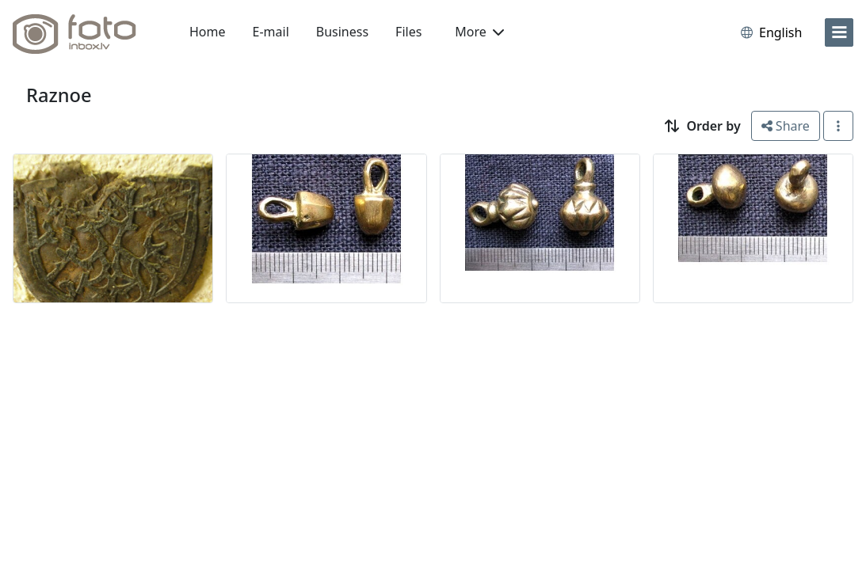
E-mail (271, 31)
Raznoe (59, 95)
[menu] (839, 32)
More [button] (479, 31)
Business (342, 31)
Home (207, 31)
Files (408, 31)
